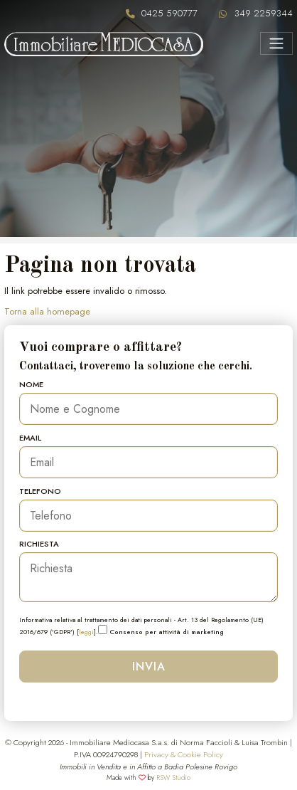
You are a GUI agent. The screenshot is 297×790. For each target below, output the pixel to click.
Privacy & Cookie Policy (183, 754)
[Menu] (276, 43)
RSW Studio (173, 778)
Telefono (40, 491)
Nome (31, 384)
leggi (86, 631)
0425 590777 (169, 13)
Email (30, 437)
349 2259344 (263, 13)
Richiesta (39, 543)
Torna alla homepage (47, 311)
